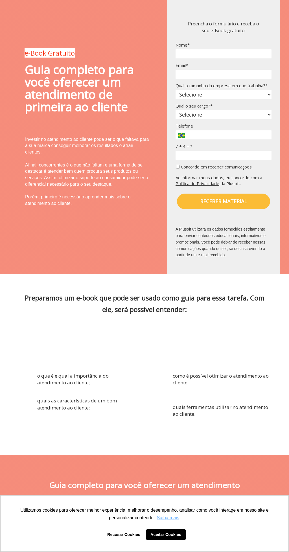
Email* (182, 65)
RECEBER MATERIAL (223, 201)
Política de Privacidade (197, 183)
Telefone (184, 126)
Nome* (183, 45)
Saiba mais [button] (168, 517)
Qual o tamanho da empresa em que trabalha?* (222, 85)
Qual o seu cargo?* (194, 106)
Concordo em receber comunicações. (214, 167)
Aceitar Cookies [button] (165, 534)
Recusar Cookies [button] (123, 534)
